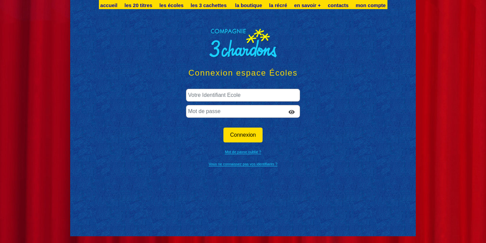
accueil (108, 5)
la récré (278, 5)
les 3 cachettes (209, 5)
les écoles (171, 5)
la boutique (248, 5)
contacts (338, 5)
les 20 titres (139, 5)
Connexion (243, 135)
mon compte (371, 5)
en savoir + (307, 5)
